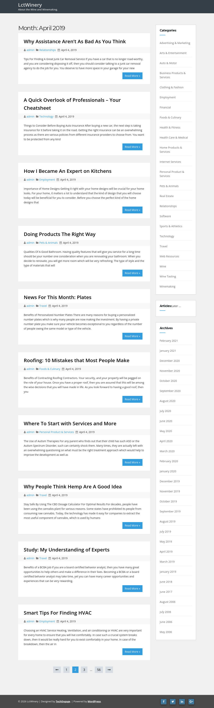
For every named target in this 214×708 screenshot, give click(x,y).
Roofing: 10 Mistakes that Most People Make (76, 360)
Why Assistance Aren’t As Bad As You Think (75, 41)
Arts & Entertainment (173, 53)
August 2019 (167, 521)
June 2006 (166, 622)
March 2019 (167, 561)
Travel (43, 306)
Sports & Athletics (171, 226)
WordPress (94, 701)
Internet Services (170, 162)
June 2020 (166, 421)
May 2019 (166, 541)
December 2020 (170, 361)
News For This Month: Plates (57, 297)
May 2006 (166, 632)
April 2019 (166, 551)
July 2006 (165, 612)
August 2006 (167, 602)
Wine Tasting (168, 276)
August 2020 (167, 401)
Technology (46, 116)
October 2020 (168, 381)
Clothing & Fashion (172, 87)
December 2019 (170, 481)
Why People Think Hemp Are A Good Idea (73, 486)
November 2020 (170, 371)
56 (98, 670)
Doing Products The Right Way (60, 234)
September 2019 (170, 511)
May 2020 (166, 431)
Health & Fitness (170, 127)
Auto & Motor (168, 63)
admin (30, 50)
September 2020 (170, 391)
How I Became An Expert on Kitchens (68, 171)
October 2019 (168, 501)
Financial (165, 107)
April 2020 (166, 441)
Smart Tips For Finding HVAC (58, 612)
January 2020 (168, 471)
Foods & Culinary (49, 369)
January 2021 (168, 350)
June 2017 (166, 592)
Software (165, 216)
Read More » (132, 76)
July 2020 (165, 411)
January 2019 (168, 571)
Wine (163, 266)
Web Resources (169, 256)
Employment (47, 179)
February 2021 (169, 340)
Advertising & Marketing (175, 43)
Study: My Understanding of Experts (67, 549)
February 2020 (169, 461)
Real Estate (167, 196)
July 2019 (165, 531)
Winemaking (167, 286)
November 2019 (170, 491)
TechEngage (63, 701)
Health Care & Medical (174, 137)
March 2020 (167, 451)
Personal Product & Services (56, 432)
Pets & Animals (48, 242)
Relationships (47, 50)
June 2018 (166, 581)
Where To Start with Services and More (70, 423)
